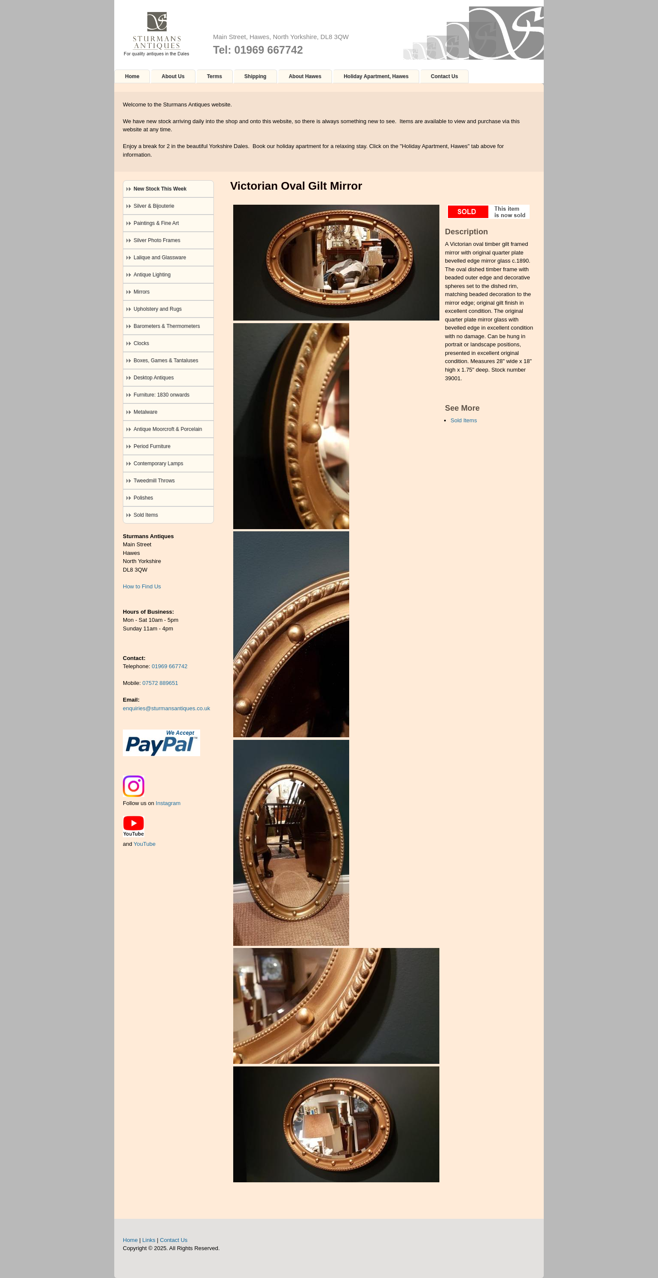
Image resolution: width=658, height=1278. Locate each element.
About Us (172, 76)
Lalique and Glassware (160, 257)
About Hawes (305, 76)
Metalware (145, 412)
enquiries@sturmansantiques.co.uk (166, 708)
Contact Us (444, 76)
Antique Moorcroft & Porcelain (168, 429)
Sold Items (464, 420)
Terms (214, 76)
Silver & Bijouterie (154, 206)
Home (132, 76)
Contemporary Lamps (158, 463)
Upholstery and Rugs (158, 309)
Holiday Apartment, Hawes (376, 76)
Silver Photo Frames (157, 240)
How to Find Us (142, 586)
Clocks (141, 343)
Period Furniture (152, 446)
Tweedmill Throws (154, 481)
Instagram (168, 803)
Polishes (143, 498)
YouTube (144, 844)
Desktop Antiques (154, 378)
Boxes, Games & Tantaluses (166, 360)
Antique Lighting (152, 275)
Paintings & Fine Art (156, 223)
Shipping (255, 76)
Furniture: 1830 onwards (161, 395)
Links (148, 1240)
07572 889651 (160, 683)
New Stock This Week (160, 189)
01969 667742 (169, 666)
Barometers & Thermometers (167, 326)
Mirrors (141, 292)
